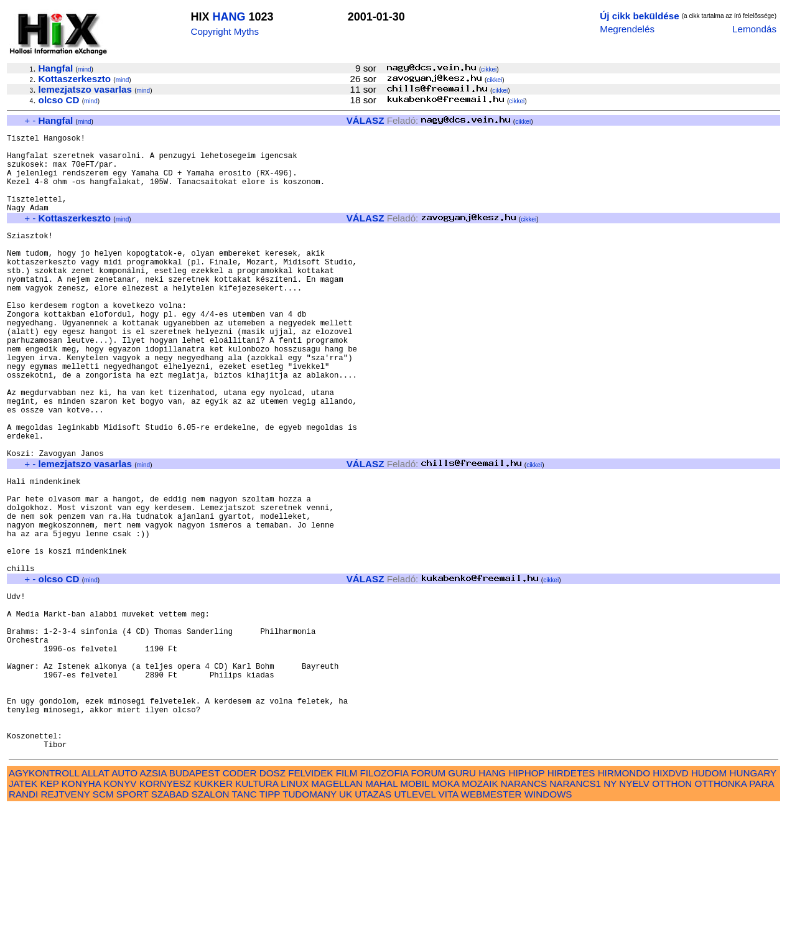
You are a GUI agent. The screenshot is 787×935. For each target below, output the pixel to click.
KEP (49, 910)
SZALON (211, 921)
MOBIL (414, 910)
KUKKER (212, 910)
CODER (240, 900)
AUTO (124, 900)
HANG (228, 17)
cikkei (488, 69)
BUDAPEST (194, 900)
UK (345, 921)
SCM (103, 921)
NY (610, 910)
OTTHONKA (721, 910)
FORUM (428, 900)
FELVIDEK (310, 900)
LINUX (295, 910)
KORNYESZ (165, 910)
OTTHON (672, 910)
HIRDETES (571, 900)
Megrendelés (627, 29)
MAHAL (381, 910)
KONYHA (81, 910)
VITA (449, 921)
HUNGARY (753, 900)
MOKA (445, 910)
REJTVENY (65, 921)
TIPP (269, 921)
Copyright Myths (224, 31)
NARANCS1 (575, 910)
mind (84, 69)
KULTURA (256, 910)
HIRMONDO (624, 900)
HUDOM (709, 900)
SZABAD (170, 921)
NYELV (634, 910)
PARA (761, 910)
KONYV (119, 910)
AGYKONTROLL (44, 900)
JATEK (23, 910)
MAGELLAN (337, 910)
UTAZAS (373, 921)
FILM (347, 900)
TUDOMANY (309, 921)
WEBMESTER (491, 921)
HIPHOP (526, 900)
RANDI (23, 921)
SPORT (132, 921)
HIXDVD (670, 900)
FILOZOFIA (384, 900)
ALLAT (95, 900)
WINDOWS (548, 921)
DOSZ (272, 900)
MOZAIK (480, 910)
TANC (244, 921)
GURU (462, 900)
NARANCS (524, 910)
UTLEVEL (414, 921)
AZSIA (153, 900)
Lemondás (754, 29)
